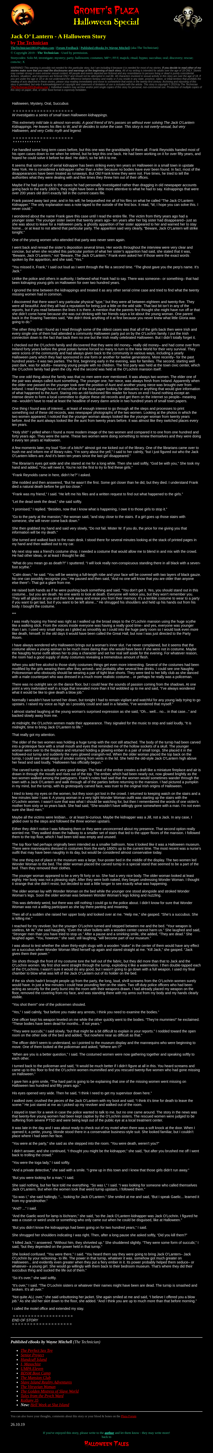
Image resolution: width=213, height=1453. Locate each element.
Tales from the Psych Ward (42, 1396)
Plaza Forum (128, 1416)
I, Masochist (30, 1364)
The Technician (32, 42)
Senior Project (32, 1355)
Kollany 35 (29, 1400)
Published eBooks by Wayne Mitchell (105, 48)
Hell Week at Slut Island (49, 1405)
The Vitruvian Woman (38, 1387)
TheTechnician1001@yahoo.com (32, 48)
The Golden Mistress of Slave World (49, 1391)
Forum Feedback (67, 48)
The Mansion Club (36, 1377)
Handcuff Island (34, 1359)
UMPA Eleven (32, 1368)
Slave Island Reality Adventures (46, 1382)
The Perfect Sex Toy (37, 1350)
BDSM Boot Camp (36, 1373)
